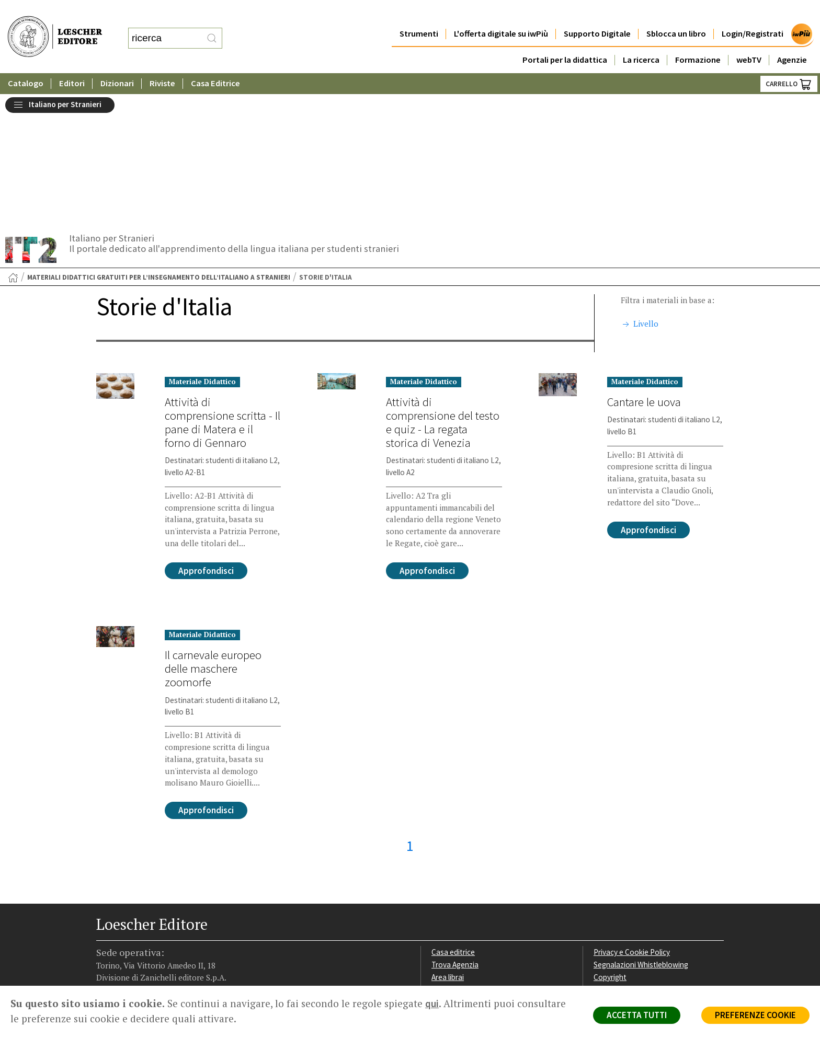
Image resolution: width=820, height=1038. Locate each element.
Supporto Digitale (597, 12)
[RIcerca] (211, 27)
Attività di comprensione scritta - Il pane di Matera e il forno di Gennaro (222, 291)
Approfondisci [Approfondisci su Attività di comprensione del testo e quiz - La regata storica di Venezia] (427, 440)
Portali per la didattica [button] (564, 38)
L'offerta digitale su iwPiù (500, 12)
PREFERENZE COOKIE (755, 1015)
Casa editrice (453, 821)
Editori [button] (72, 62)
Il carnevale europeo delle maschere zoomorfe (213, 538)
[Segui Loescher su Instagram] (124, 920)
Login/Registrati (752, 12)
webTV (748, 38)
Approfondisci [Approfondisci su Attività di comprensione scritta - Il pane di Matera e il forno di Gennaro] (206, 440)
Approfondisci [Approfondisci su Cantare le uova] (648, 399)
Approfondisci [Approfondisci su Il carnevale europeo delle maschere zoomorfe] (206, 679)
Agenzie (792, 38)
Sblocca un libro (676, 12)
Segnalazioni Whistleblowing (641, 834)
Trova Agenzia (455, 834)
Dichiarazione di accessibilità (641, 884)
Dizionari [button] (117, 62)
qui (432, 1003)
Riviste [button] (163, 62)
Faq (437, 859)
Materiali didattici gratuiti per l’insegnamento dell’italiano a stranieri (158, 146)
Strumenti (418, 12)
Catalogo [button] (25, 62)
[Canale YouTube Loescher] (160, 920)
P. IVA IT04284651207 (132, 962)
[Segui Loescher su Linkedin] (142, 920)
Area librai (447, 846)
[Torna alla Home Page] (13, 147)
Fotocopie (611, 871)
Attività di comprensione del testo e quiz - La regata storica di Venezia (442, 291)
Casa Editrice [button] (216, 62)
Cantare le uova (644, 271)
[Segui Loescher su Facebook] (105, 920)
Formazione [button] (698, 38)
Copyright (610, 846)
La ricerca (641, 38)
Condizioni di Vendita (628, 859)
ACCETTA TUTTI (637, 1015)
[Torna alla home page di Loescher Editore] (55, 26)
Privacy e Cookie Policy (632, 821)
